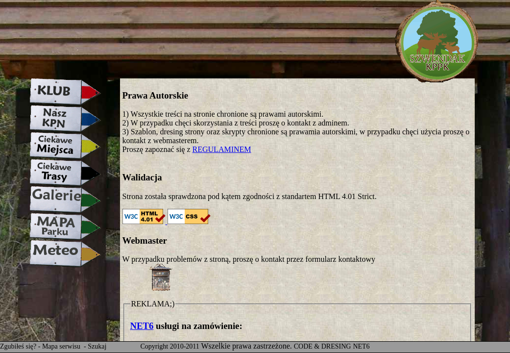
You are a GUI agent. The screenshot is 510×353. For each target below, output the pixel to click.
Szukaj (97, 346)
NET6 (142, 326)
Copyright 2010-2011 (169, 346)
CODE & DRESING (322, 346)
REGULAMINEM (222, 149)
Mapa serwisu (62, 346)
